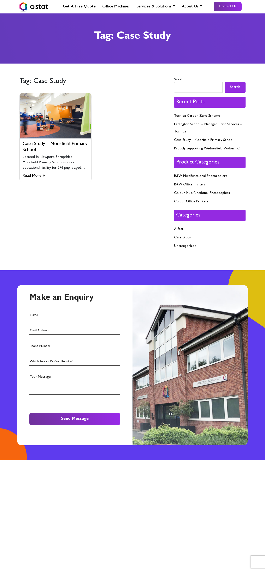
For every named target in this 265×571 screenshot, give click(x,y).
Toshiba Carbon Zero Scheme (197, 116)
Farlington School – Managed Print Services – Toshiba (208, 128)
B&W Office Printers (190, 184)
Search (178, 79)
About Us (190, 7)
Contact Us (227, 6)
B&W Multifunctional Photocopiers (200, 176)
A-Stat (178, 229)
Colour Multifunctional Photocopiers (202, 193)
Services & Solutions (153, 7)
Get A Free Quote (79, 7)
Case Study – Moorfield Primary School (203, 140)
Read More (34, 175)
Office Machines (116, 7)
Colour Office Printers (191, 201)
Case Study (182, 237)
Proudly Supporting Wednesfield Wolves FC (207, 148)
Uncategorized (185, 246)
